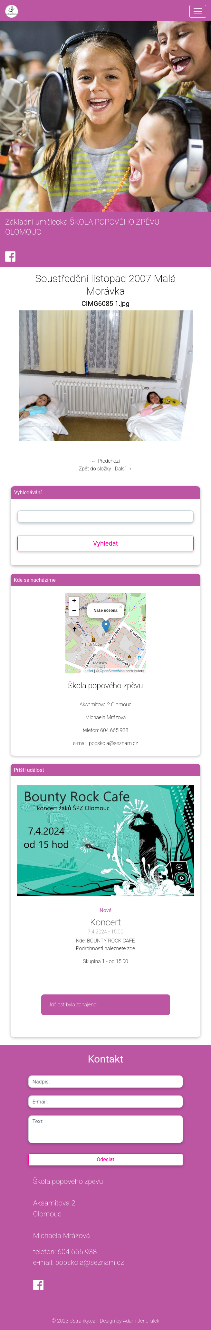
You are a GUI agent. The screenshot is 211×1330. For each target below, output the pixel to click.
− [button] (74, 611)
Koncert (105, 922)
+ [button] (74, 601)
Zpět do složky (95, 469)
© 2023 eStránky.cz (74, 1321)
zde (131, 948)
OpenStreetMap (112, 671)
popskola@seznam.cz (89, 1262)
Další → (123, 469)
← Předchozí (105, 461)
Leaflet (87, 671)
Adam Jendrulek (140, 1321)
